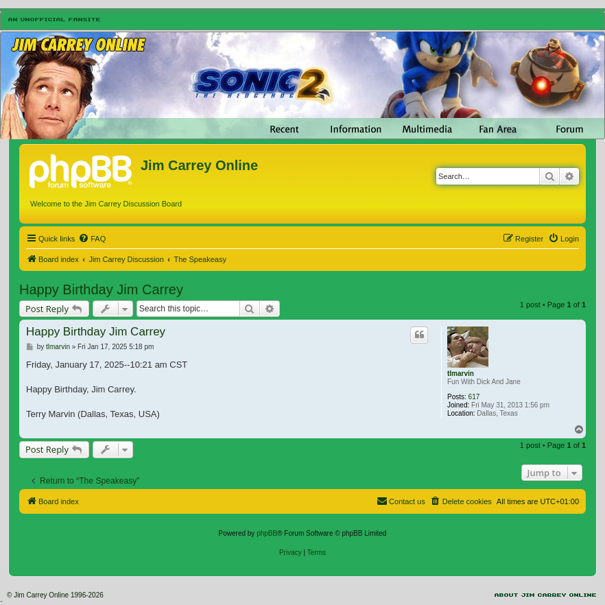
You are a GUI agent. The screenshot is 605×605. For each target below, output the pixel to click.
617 (474, 397)
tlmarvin (460, 373)
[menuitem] (92, 238)
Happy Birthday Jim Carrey (101, 289)
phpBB (267, 533)
